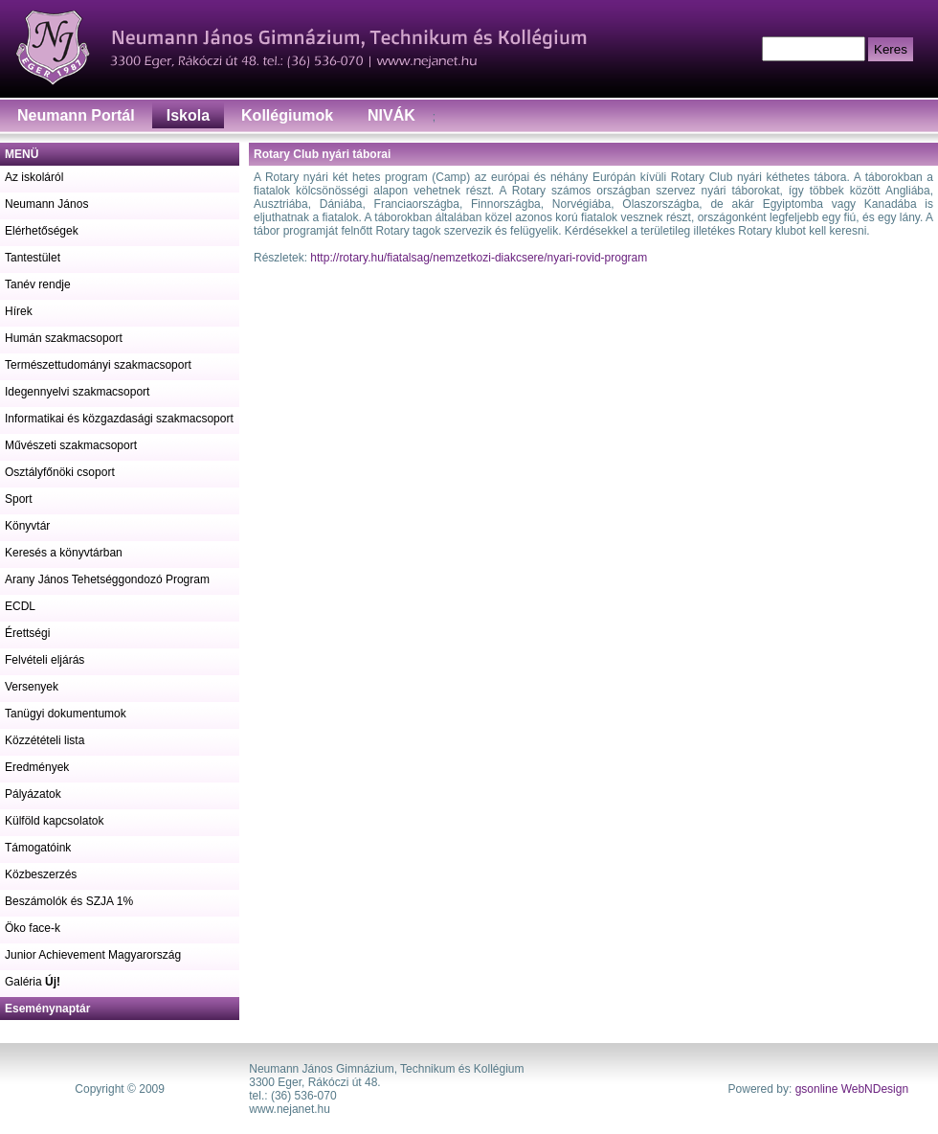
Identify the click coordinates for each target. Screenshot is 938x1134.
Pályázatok (33, 794)
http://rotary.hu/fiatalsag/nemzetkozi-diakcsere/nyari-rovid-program (478, 257)
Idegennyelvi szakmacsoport (77, 391)
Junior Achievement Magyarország (93, 955)
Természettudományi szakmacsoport (98, 365)
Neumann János (46, 204)
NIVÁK (391, 115)
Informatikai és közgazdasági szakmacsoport (119, 418)
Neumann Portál (76, 115)
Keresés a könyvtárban (64, 552)
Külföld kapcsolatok (54, 821)
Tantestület (32, 257)
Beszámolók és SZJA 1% (69, 901)
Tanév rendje (38, 284)
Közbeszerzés (41, 874)
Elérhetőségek (41, 231)
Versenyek (31, 686)
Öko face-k (32, 928)
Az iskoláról (34, 177)
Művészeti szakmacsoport (71, 445)
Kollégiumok (287, 115)
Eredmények (37, 767)
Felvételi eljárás (44, 660)
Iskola (188, 115)
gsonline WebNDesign (852, 1089)
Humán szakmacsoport (64, 338)
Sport (19, 499)
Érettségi (27, 633)
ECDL (20, 606)
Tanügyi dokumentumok (65, 713)
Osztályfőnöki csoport (60, 472)
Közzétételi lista (44, 740)
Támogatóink (38, 847)
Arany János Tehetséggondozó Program (107, 579)
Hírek (19, 311)
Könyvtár (27, 526)
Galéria (32, 981)
